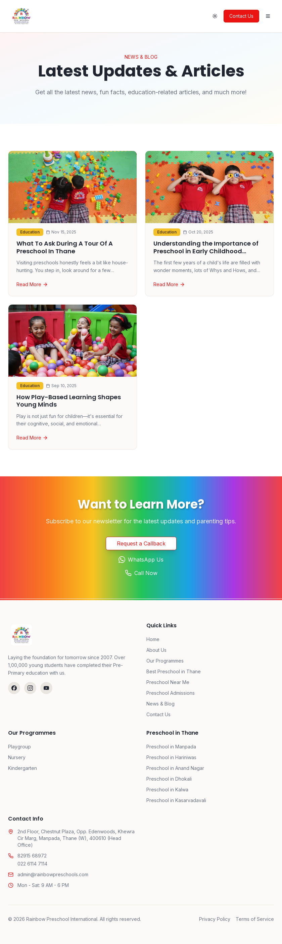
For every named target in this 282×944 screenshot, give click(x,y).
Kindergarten (22, 768)
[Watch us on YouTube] (46, 688)
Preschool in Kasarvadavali (176, 800)
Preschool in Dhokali (169, 779)
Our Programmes (165, 661)
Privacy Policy (214, 919)
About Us (156, 650)
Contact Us (241, 16)
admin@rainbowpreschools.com (52, 874)
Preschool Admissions (170, 693)
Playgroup (19, 746)
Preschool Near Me (167, 682)
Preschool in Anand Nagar (175, 768)
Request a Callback (141, 543)
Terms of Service (255, 919)
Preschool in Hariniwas (171, 757)
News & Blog (160, 703)
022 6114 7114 (32, 864)
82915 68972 (32, 855)
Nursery (17, 757)
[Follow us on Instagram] (30, 688)
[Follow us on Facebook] (14, 688)
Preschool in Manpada (171, 746)
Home (152, 639)
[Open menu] (268, 16)
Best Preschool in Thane (173, 671)
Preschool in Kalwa (167, 789)
